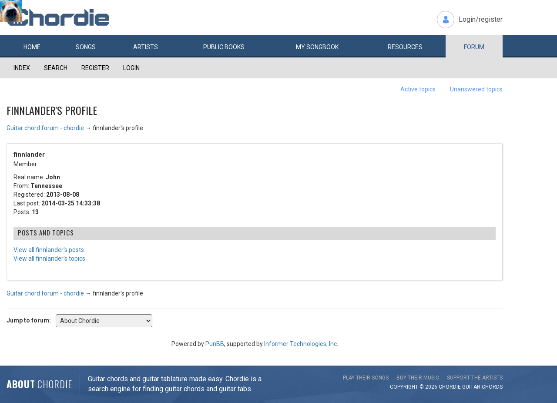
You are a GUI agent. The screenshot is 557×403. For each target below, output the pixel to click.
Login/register (481, 19)
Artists (145, 47)
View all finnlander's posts (48, 249)
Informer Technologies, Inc (300, 343)
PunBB (214, 343)
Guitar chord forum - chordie (45, 127)
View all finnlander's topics (49, 258)
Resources (405, 47)
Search (55, 67)
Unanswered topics (476, 89)
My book (317, 47)
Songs (86, 47)
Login (131, 67)
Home (31, 47)
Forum (474, 47)
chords (492, 387)
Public (224, 47)
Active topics (418, 89)
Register (95, 67)
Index (21, 67)
